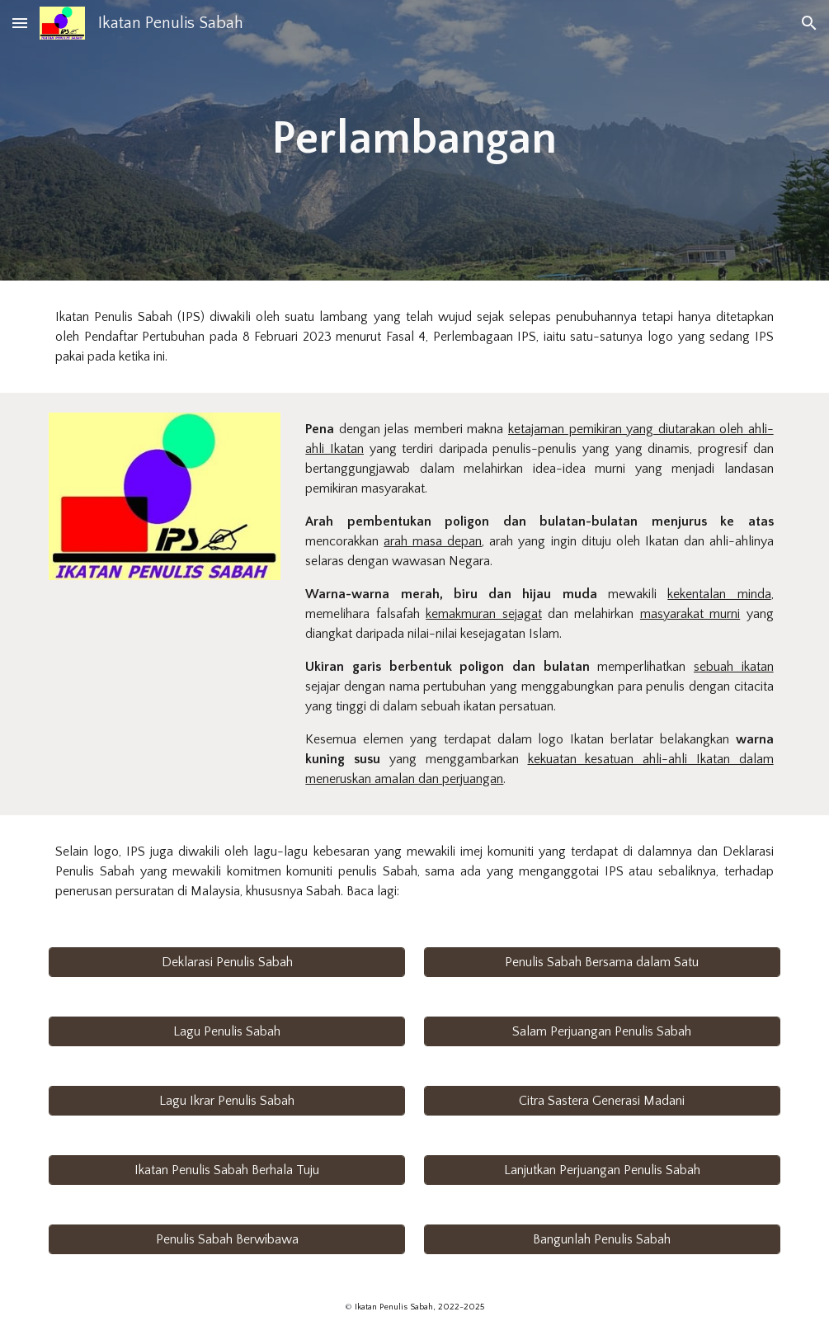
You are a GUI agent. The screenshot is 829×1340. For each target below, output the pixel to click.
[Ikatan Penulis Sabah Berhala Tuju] (226, 1170)
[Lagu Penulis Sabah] (226, 1031)
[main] (414, 139)
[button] (20, 22)
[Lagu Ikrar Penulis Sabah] (226, 1100)
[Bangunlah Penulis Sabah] (602, 1239)
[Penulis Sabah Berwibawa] (226, 1239)
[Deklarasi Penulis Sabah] (226, 962)
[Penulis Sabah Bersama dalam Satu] (602, 962)
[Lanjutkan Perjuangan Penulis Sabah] (602, 1170)
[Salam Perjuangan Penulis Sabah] (602, 1031)
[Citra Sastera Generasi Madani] (602, 1100)
